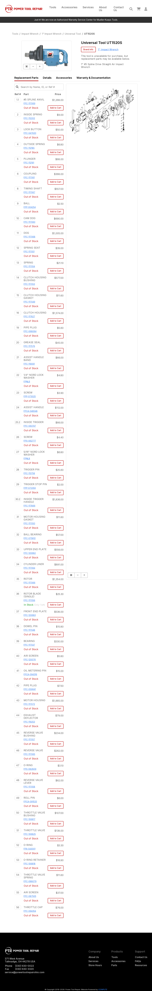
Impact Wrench (30, 33)
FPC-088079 (30, 881)
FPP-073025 (30, 396)
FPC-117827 (29, 316)
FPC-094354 (30, 911)
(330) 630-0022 (24, 965)
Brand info (88, 49)
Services (88, 7)
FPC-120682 (30, 553)
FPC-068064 (30, 331)
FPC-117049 (29, 302)
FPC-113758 (29, 473)
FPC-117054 (29, 266)
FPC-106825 (30, 834)
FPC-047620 (30, 133)
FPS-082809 (30, 769)
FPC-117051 (29, 251)
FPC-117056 (29, 600)
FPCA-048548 (31, 411)
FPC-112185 (29, 148)
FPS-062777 (30, 441)
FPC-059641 (30, 689)
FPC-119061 (29, 364)
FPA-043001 (29, 849)
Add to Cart (55, 108)
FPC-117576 (29, 346)
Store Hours (95, 965)
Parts (114, 965)
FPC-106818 (29, 863)
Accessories (69, 7)
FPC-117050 (29, 523)
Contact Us (119, 9)
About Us (103, 9)
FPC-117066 (29, 582)
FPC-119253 (29, 722)
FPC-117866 (29, 506)
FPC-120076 (30, 659)
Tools (52, 7)
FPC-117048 (29, 630)
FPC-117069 (29, 103)
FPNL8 (27, 458)
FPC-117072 (29, 704)
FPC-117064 (29, 568)
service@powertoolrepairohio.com (24, 972)
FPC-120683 (30, 615)
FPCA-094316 (30, 674)
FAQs (138, 961)
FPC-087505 (30, 896)
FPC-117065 (29, 754)
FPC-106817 (29, 819)
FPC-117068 (29, 237)
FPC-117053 (29, 284)
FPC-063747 (30, 426)
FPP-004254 (30, 207)
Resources (141, 965)
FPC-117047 (29, 645)
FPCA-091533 (30, 801)
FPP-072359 (30, 488)
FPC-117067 (29, 192)
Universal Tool (73, 33)
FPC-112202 (29, 118)
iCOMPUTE (102, 989)
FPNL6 (27, 381)
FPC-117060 (29, 222)
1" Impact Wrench (51, 33)
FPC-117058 (29, 787)
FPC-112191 (29, 162)
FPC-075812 (30, 538)
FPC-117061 (29, 177)
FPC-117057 (29, 739)
